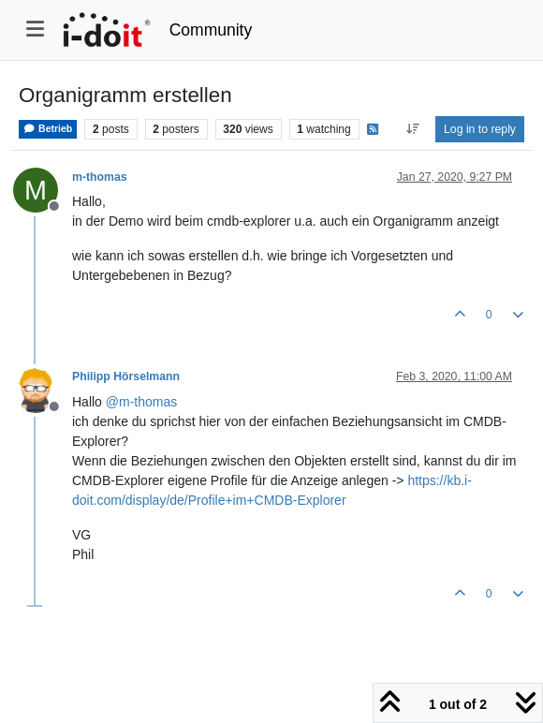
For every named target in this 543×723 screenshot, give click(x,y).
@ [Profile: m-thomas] (141, 401)
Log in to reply (480, 129)
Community (211, 30)
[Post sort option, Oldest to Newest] (412, 129)
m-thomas (99, 177)
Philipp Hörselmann (126, 376)
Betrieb (47, 129)
